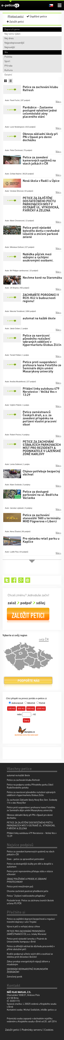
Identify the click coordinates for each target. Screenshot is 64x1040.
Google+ (21, 580)
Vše (6, 52)
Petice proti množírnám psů (20, 886)
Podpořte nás (28, 681)
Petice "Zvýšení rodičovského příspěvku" (26, 895)
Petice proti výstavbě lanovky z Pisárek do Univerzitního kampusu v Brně (27, 940)
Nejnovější (9, 47)
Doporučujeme (12, 29)
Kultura (8, 70)
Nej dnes (9, 38)
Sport (7, 61)
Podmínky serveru (32, 1029)
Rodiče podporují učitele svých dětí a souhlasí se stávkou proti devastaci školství (30, 955)
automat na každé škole (18, 775)
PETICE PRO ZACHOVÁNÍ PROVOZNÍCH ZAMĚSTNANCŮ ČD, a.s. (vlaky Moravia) (26, 932)
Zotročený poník (14, 976)
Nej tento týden (12, 33)
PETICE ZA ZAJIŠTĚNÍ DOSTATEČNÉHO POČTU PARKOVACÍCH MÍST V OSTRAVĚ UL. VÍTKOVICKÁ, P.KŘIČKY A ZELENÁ (31, 825)
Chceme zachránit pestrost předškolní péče (27, 891)
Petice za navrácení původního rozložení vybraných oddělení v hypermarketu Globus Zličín (31, 794)
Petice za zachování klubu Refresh (23, 779)
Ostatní (8, 74)
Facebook (14, 580)
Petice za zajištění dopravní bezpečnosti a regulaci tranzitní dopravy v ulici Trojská (31, 920)
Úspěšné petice (38, 16)
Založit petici (16, 21)
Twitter (7, 580)
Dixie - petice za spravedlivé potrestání (25, 859)
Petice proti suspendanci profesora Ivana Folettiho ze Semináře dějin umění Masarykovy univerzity (31, 809)
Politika (8, 56)
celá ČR (44, 639)
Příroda (8, 65)
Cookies (48, 1029)
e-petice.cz (10, 6)
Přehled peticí (16, 16)
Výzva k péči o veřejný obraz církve (23, 926)
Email (28, 580)
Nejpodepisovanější (14, 42)
